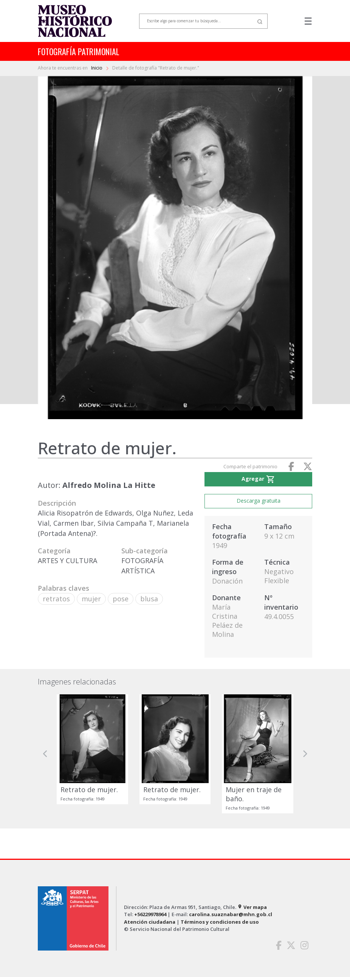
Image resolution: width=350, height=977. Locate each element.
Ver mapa (252, 907)
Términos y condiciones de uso (220, 921)
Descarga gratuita (258, 500)
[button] (45, 753)
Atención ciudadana (149, 921)
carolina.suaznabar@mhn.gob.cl (230, 914)
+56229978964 (150, 914)
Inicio (97, 68)
